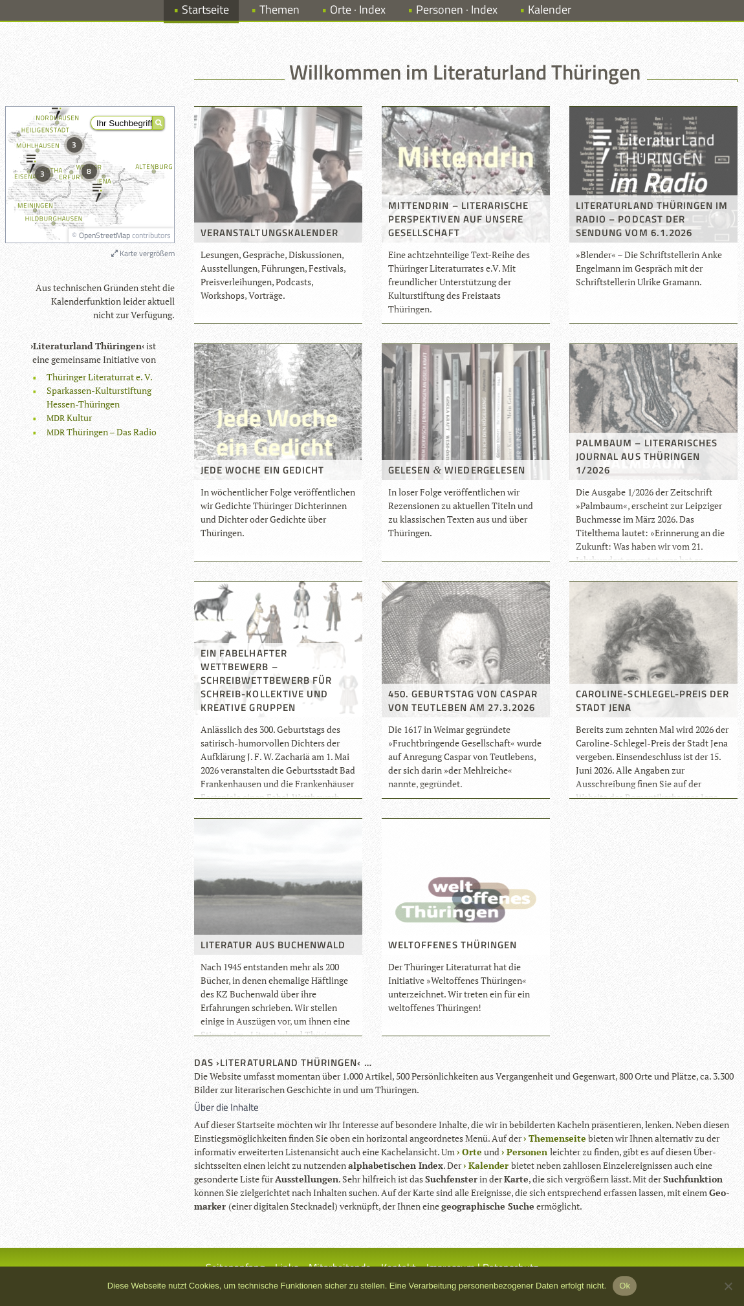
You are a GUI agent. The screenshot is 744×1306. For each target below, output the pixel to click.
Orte (472, 1152)
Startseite (205, 9)
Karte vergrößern (143, 253)
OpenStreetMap (104, 235)
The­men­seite (557, 1138)
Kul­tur (69, 417)
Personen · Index (457, 9)
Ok (624, 1285)
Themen (279, 9)
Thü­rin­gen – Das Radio (102, 432)
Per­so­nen (527, 1152)
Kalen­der (488, 1165)
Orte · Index (358, 9)
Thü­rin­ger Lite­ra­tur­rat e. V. (100, 377)
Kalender (549, 9)
